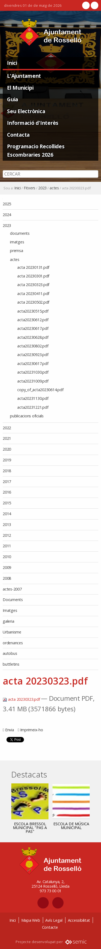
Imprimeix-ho (31, 729)
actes (54, 188)
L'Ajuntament (24, 75)
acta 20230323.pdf (22, 699)
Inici (12, 62)
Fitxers (29, 188)
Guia (12, 99)
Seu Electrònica (26, 111)
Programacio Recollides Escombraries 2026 (36, 150)
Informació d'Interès (32, 122)
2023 (42, 188)
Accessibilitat (79, 920)
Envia (9, 729)
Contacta (18, 134)
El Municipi (20, 87)
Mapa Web (30, 920)
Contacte (50, 927)
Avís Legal (53, 920)
